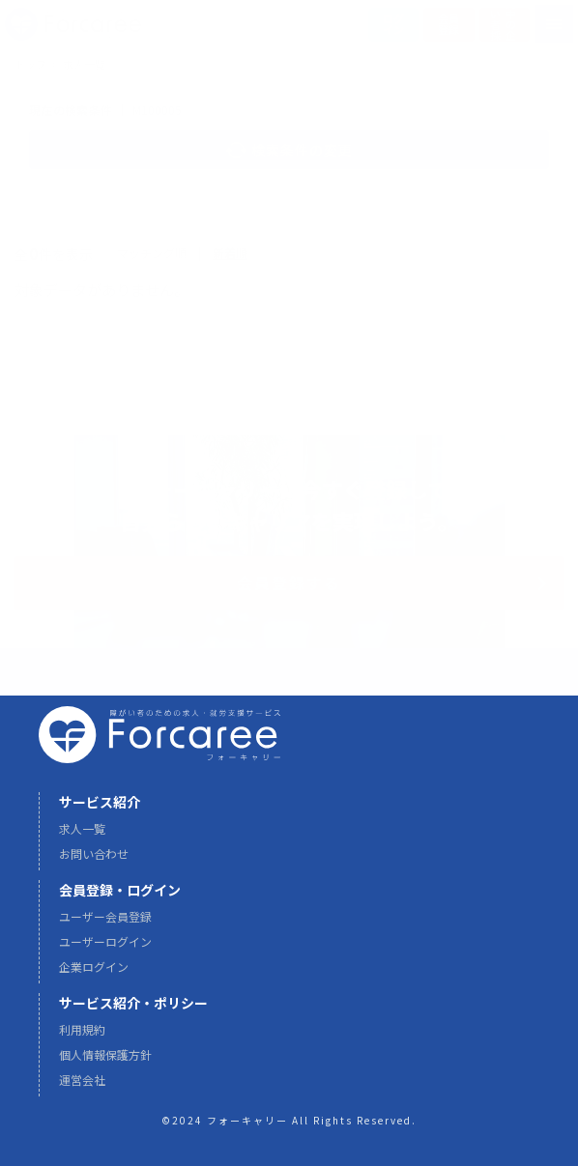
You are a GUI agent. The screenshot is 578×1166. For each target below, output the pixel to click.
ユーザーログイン (105, 950)
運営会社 (82, 1088)
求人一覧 (82, 837)
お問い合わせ (94, 862)
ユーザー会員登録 (105, 925)
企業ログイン (94, 975)
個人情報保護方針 (105, 1063)
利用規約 (82, 1038)
